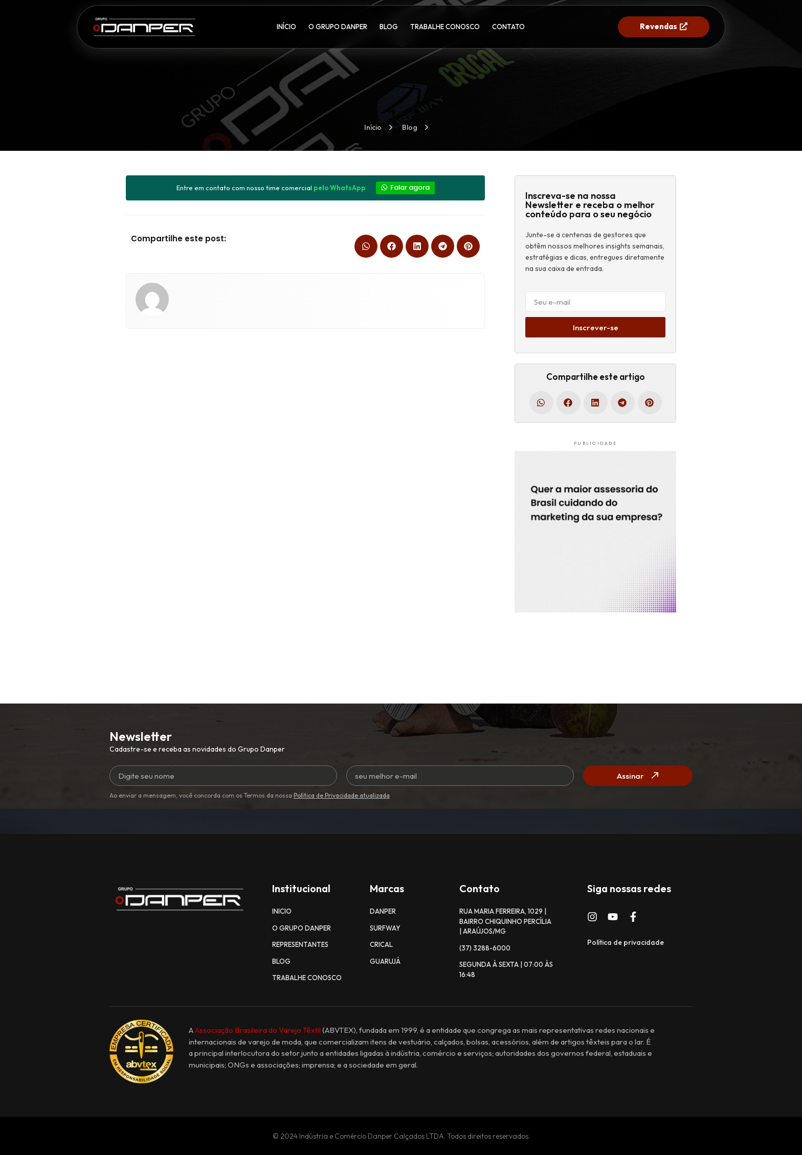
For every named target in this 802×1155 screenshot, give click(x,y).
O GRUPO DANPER (337, 26)
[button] (365, 246)
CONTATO (508, 26)
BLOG (389, 26)
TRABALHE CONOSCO (445, 26)
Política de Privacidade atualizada (342, 795)
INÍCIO (286, 26)
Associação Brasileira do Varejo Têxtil (258, 1030)
